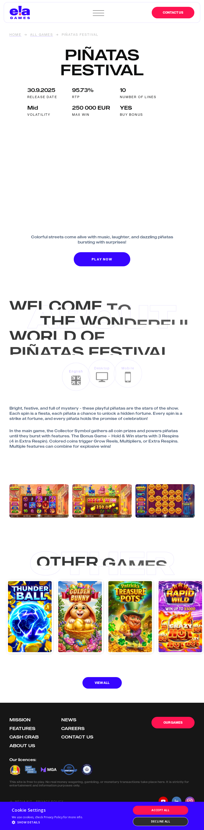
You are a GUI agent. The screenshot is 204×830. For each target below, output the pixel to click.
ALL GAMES (41, 34)
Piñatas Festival (80, 34)
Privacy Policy (50, 801)
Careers (73, 728)
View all (102, 683)
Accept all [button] (160, 810)
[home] (50, 12)
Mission (20, 719)
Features (22, 728)
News (68, 719)
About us (22, 745)
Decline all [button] (160, 821)
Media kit (23, 801)
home (15, 34)
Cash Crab (24, 736)
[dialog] (102, 816)
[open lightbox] (39, 501)
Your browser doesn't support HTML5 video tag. (102, 148)
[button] (47, 822)
